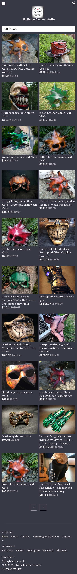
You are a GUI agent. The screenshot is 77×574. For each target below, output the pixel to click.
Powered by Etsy (11, 568)
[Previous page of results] (34, 507)
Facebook (8, 550)
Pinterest (62, 550)
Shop (5, 536)
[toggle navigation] (3, 3)
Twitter (20, 550)
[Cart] (73, 4)
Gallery (26, 536)
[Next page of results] (43, 507)
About (15, 536)
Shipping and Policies (46, 536)
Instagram (33, 550)
